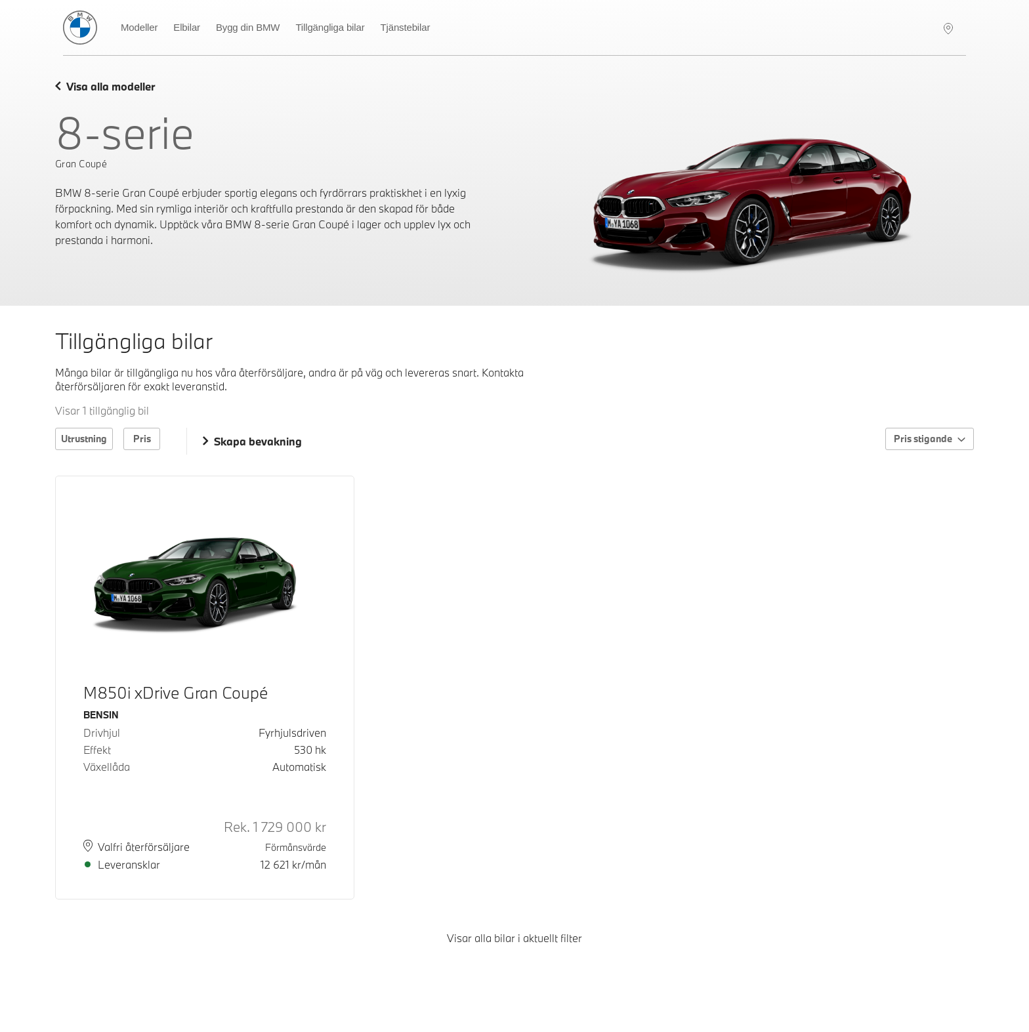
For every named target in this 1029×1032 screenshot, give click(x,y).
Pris (142, 438)
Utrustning (84, 438)
